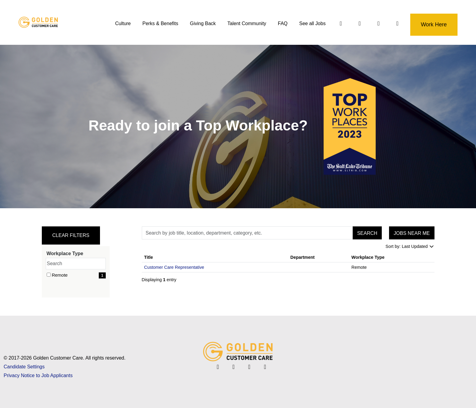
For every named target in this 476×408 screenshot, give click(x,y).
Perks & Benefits (160, 23)
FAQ (282, 23)
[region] (288, 268)
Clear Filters (70, 235)
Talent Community (246, 23)
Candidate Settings (24, 366)
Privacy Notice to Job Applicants (38, 375)
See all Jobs (312, 23)
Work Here (434, 24)
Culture (123, 23)
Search (367, 233)
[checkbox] (49, 275)
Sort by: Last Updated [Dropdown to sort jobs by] (409, 246)
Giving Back (202, 23)
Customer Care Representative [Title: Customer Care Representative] (174, 267)
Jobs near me (412, 233)
